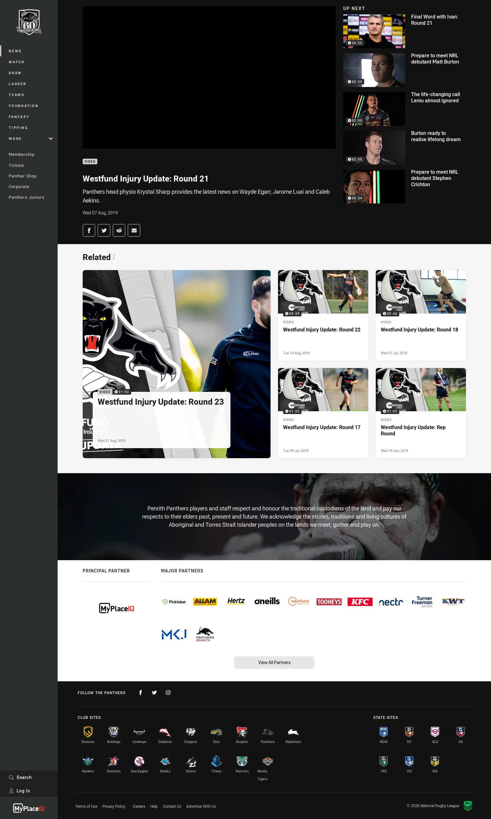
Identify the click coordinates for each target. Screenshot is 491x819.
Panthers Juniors (26, 197)
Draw (15, 72)
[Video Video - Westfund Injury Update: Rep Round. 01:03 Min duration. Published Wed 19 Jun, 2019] (421, 413)
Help (154, 806)
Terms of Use (86, 806)
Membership (21, 154)
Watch (17, 61)
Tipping (18, 127)
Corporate (19, 186)
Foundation (24, 105)
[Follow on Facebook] (140, 692)
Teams (17, 94)
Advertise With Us (201, 806)
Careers (139, 806)
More (31, 138)
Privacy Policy (113, 806)
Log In (19, 791)
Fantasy (19, 116)
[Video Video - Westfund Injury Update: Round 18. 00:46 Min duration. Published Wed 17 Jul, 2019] (421, 315)
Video (90, 162)
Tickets (16, 165)
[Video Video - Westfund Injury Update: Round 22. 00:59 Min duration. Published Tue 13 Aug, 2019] (323, 315)
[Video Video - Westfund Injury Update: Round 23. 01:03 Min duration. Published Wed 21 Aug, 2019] (177, 364)
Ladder (18, 83)
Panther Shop (23, 176)
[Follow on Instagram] (168, 692)
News (15, 51)
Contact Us (172, 806)
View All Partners (274, 662)
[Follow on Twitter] (154, 692)
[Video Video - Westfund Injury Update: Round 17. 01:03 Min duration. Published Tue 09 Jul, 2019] (323, 413)
